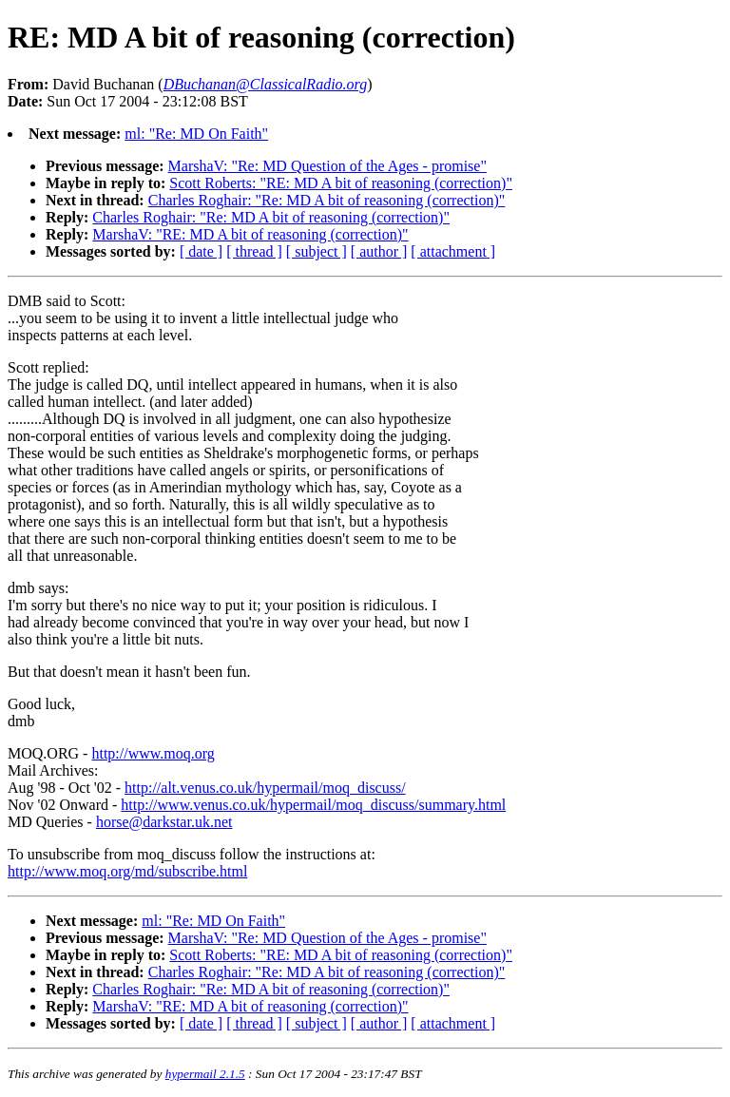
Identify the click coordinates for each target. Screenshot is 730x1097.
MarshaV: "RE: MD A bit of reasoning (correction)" (250, 234)
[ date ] (201, 251)
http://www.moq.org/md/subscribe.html (127, 871)
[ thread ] (254, 251)
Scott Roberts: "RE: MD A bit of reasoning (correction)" (340, 183)
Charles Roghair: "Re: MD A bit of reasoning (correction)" (327, 200)
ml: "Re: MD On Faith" (196, 133)
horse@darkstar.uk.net (164, 822)
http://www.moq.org (152, 753)
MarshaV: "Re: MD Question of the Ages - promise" (327, 166)
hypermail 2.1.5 (205, 1074)
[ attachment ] (453, 251)
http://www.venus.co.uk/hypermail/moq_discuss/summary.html (313, 805)
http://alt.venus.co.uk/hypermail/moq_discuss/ (265, 787)
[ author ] (379, 251)
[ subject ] (316, 251)
